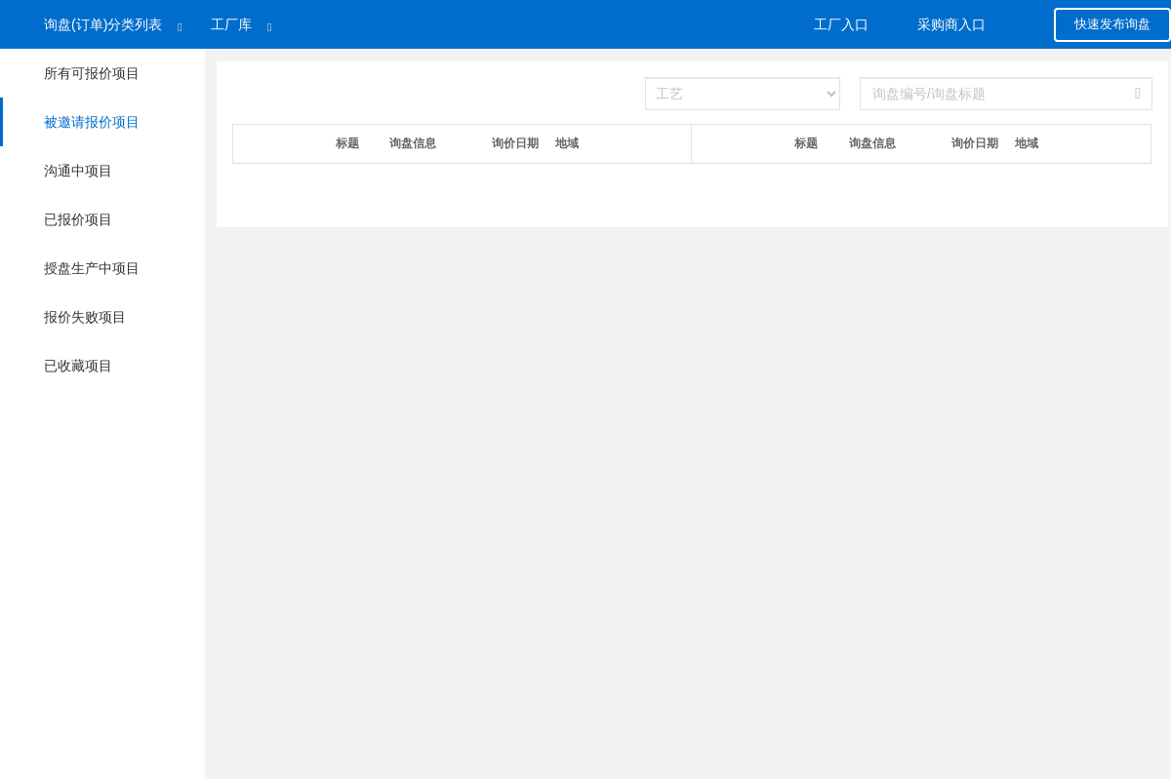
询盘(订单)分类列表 (103, 24)
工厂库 (231, 24)
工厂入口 (841, 24)
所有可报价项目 (92, 73)
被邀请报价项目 (70, 121)
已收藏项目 (80, 365)
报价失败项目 (87, 317)
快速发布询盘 (1112, 24)
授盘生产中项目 (92, 268)
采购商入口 (951, 24)
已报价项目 (78, 219)
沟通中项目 (78, 170)
